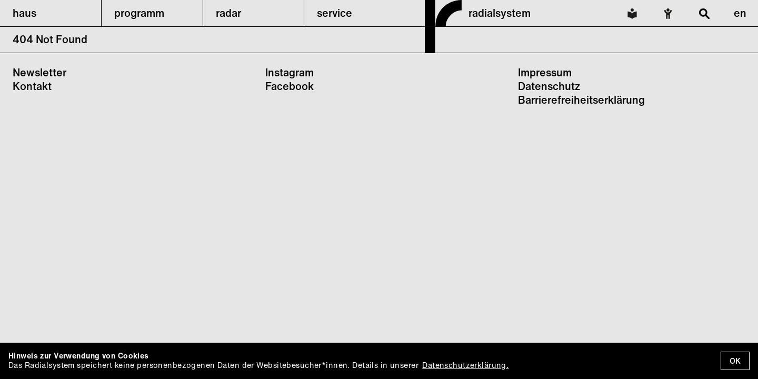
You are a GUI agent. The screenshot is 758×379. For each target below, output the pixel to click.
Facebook (289, 86)
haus (24, 13)
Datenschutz (549, 86)
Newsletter (39, 72)
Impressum (545, 72)
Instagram (289, 72)
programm (139, 13)
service (334, 13)
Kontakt (32, 86)
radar (228, 13)
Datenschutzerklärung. (465, 365)
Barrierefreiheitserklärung (581, 99)
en (740, 13)
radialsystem (499, 13)
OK (735, 360)
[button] (50, 13)
